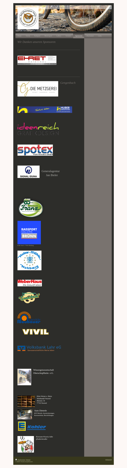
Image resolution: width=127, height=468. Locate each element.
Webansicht (108, 459)
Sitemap (28, 460)
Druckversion (20, 460)
